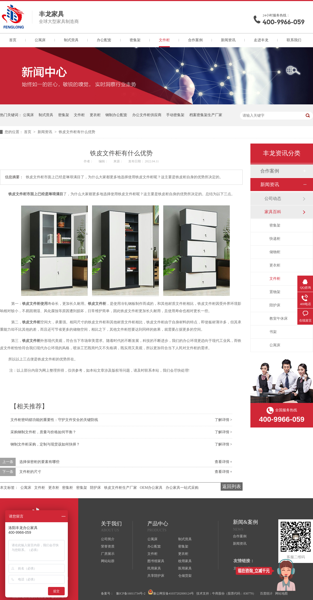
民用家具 (154, 568)
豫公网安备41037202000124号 (171, 592)
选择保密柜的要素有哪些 (39, 462)
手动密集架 (175, 115)
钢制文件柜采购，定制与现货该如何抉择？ (45, 444)
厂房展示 (108, 554)
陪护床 (95, 488)
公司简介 (108, 539)
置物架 (274, 292)
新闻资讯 (228, 40)
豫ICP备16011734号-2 (130, 593)
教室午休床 (278, 318)
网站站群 (108, 561)
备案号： (107, 593)
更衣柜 (95, 115)
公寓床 (40, 40)
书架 (273, 332)
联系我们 (294, 40)
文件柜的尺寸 (30, 472)
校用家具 (185, 561)
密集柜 (67, 488)
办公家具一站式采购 (182, 488)
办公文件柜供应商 (146, 115)
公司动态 (272, 198)
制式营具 (71, 40)
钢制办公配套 (116, 115)
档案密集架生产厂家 (205, 115)
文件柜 (164, 40)
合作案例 (195, 40)
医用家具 (185, 568)
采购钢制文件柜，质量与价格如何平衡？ (43, 432)
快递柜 (274, 239)
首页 (12, 40)
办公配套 (104, 40)
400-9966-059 (283, 22)
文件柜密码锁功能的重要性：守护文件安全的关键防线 (54, 420)
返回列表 (231, 486)
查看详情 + (223, 462)
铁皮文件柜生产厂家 (120, 488)
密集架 (135, 40)
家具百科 (272, 212)
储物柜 (274, 252)
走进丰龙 (261, 40)
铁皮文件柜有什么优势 (77, 132)
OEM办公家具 (151, 488)
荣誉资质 (108, 546)
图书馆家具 (155, 561)
